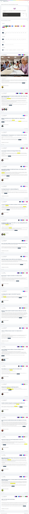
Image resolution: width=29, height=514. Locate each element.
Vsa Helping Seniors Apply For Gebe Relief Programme (10, 294)
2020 (17, 32)
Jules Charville (15, 406)
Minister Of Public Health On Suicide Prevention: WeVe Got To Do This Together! (13, 311)
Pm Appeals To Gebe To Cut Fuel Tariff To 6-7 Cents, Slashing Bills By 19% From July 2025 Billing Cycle (14, 223)
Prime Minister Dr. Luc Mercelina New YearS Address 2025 (11, 368)
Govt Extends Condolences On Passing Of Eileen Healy (10, 150)
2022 (21, 32)
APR (10, 39)
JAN (4, 39)
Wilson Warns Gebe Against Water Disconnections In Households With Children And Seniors (13, 458)
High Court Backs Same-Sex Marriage (8, 499)
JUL (15, 39)
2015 (6, 32)
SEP (19, 39)
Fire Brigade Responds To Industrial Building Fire (10, 189)
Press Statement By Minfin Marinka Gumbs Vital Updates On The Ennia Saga (13, 420)
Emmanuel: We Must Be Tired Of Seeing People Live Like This (12, 439)
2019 (15, 32)
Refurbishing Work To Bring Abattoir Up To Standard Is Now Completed (14, 135)
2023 (23, 32)
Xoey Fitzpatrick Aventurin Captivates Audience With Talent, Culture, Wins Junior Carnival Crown (14, 96)
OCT (21, 39)
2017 (11, 32)
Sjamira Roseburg (9, 98)
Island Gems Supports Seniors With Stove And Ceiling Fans (11, 259)
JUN (13, 39)
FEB (6, 39)
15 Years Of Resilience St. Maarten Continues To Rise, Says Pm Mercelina (14, 204)
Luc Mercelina (7, 205)
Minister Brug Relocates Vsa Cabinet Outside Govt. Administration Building (13, 119)
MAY (12, 39)
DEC (25, 39)
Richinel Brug (13, 120)
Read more (20, 139)
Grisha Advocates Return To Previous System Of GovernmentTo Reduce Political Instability (14, 480)
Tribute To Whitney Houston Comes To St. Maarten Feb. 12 (11, 330)
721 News (4, 272)
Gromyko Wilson (9, 459)
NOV (23, 39)
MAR (8, 39)
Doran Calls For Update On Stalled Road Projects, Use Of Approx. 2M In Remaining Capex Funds (13, 169)
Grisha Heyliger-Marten (12, 483)
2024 (25, 32)
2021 (19, 32)
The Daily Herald (5, 54)
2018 (13, 32)
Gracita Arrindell (11, 389)
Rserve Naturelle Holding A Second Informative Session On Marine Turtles (14, 243)
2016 (8, 32)
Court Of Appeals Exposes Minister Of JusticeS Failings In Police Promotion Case (12, 350)
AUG (17, 39)
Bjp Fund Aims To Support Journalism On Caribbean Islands (11, 275)
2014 (4, 32)
